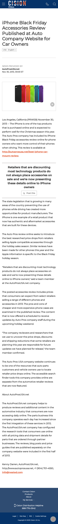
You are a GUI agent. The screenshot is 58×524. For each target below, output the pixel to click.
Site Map (23, 516)
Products (29, 494)
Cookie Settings (40, 516)
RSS (30, 516)
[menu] (3, 4)
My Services (29, 500)
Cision (33, 520)
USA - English (9, 50)
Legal (14, 516)
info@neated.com (12, 472)
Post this (29, 193)
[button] (47, 4)
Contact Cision (29, 492)
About (28, 497)
